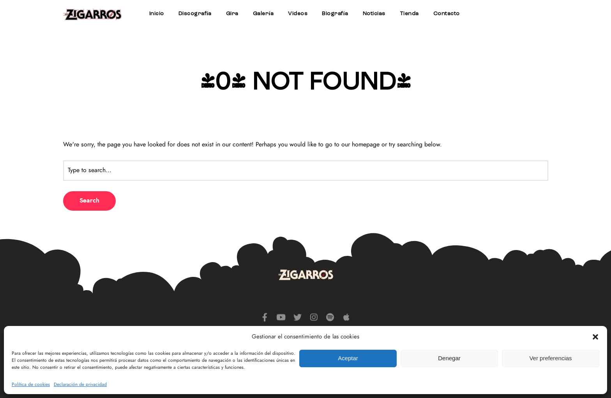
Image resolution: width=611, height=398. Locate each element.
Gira (232, 13)
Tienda (409, 13)
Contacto (446, 13)
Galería (263, 13)
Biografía (335, 13)
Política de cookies (31, 384)
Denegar (449, 358)
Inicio (156, 13)
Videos (297, 13)
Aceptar (348, 358)
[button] (595, 337)
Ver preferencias (550, 358)
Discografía (195, 13)
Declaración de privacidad (80, 384)
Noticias (374, 13)
